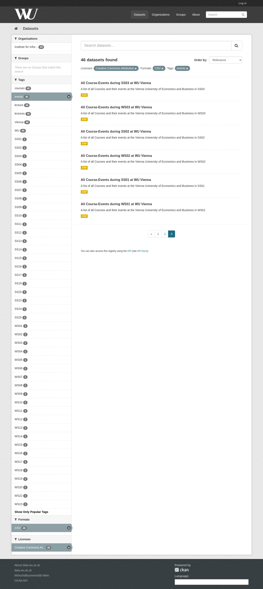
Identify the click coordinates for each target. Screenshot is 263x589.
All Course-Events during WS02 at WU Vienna (116, 155)
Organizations (161, 14)
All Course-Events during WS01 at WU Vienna (116, 204)
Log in (243, 3)
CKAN (182, 570)
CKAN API (21, 580)
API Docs (142, 251)
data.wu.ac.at (22, 570)
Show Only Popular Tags (31, 512)
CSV (84, 95)
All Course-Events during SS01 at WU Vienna (116, 180)
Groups (181, 14)
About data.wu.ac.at (27, 565)
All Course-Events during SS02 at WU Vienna (116, 131)
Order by (200, 60)
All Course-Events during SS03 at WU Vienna (116, 83)
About (196, 14)
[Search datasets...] (156, 45)
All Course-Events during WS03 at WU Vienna (116, 107)
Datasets (139, 14)
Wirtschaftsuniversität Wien (31, 575)
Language (181, 576)
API (129, 251)
